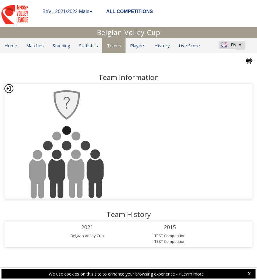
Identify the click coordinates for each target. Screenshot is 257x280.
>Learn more (191, 274)
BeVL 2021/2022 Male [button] (68, 11)
